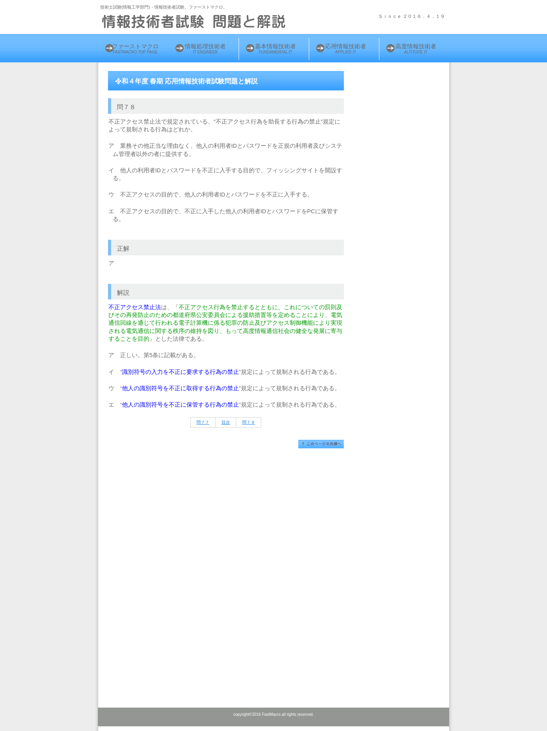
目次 (225, 422)
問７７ (202, 422)
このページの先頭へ (321, 444)
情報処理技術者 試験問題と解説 (195, 21)
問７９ (248, 422)
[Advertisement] (403, 194)
